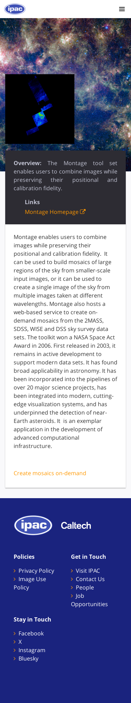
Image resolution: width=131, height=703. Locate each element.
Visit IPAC (88, 570)
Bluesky (28, 658)
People (85, 587)
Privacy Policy (36, 570)
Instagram (32, 650)
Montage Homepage (55, 212)
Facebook (31, 633)
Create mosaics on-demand (50, 473)
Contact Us (90, 579)
